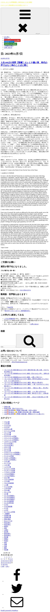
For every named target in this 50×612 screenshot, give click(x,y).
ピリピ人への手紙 (9, 468)
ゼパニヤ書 (7, 449)
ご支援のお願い (9, 46)
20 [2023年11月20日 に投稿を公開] (1, 562)
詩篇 (5, 546)
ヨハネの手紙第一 (9, 495)
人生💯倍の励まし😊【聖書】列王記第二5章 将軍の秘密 (22, 412)
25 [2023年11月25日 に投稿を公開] (10, 562)
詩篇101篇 (7, 406)
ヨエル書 (7, 490)
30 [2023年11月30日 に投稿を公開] (6, 564)
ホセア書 (7, 477)
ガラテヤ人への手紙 (10, 436)
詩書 (5, 544)
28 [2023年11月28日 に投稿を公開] (3, 564)
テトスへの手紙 (9, 456)
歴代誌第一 (7, 533)
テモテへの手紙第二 (10, 459)
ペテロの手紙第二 (9, 476)
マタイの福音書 (9, 479)
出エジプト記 (8, 521)
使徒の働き (7, 519)
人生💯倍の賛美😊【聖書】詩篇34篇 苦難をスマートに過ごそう (24, 414)
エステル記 (7, 425)
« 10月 (2, 566)
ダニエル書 (7, 450)
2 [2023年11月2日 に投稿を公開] (6, 557)
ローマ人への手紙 (9, 512)
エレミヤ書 (7, 432)
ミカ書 (6, 485)
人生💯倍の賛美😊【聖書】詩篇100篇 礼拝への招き (20, 410)
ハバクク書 (7, 467)
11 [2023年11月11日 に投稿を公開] (10, 559)
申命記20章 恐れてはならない (13, 408)
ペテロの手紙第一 (9, 474)
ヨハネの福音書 (9, 501)
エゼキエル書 (8, 429)
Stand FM (10, 307)
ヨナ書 (6, 494)
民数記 (6, 539)
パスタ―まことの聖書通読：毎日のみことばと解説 (16, 2)
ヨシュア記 (7, 492)
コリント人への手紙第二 (11, 440)
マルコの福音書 (9, 483)
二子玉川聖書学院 (9, 318)
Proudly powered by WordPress (9, 610)
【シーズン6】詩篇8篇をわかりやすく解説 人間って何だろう (23, 377)
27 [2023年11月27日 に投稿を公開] (1, 564)
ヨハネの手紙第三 (9, 497)
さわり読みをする (25, 290)
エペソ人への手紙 (9, 431)
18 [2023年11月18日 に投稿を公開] (10, 561)
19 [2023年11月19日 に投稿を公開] (12, 561)
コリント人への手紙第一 (11, 438)
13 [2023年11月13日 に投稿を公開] (1, 561)
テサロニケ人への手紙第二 (12, 454)
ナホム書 (7, 461)
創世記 (6, 526)
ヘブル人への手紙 (9, 472)
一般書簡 (7, 513)
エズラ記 (7, 427)
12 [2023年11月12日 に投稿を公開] (12, 559)
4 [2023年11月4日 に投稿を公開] (9, 557)
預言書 (6, 549)
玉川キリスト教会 (10, 44)
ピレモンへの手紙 (9, 470)
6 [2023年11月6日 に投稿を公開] (1, 559)
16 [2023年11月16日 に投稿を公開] (6, 561)
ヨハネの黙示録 (9, 503)
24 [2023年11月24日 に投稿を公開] (8, 562)
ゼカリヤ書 (7, 447)
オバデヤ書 (7, 434)
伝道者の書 (7, 515)
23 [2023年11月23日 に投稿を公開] (6, 562)
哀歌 (5, 528)
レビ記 (6, 510)
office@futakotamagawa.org (19, 362)
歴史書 (6, 537)
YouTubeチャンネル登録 (12, 40)
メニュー (25, 21)
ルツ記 (6, 508)
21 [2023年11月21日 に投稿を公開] (3, 562)
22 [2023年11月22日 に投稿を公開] (5, 562)
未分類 (6, 531)
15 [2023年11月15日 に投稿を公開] (5, 561)
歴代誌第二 (7, 535)
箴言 (5, 542)
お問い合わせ (8, 47)
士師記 (6, 530)
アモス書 (7, 422)
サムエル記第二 (9, 445)
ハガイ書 (7, 465)
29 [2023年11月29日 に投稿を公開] (5, 564)
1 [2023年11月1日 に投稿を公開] (4, 557)
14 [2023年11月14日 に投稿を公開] (3, 561)
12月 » (7, 566)
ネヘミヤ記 (7, 463)
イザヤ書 (7, 423)
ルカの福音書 (8, 506)
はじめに (7, 37)
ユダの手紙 (7, 488)
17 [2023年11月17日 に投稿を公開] (8, 561)
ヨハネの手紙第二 (9, 499)
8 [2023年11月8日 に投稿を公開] (4, 559)
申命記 (6, 540)
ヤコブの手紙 (8, 486)
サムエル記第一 (9, 443)
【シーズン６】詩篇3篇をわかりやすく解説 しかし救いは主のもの (25, 391)
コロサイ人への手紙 (10, 441)
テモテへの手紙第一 (10, 458)
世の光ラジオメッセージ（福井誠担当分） (18, 310)
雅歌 (5, 548)
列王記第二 (7, 524)
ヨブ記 (6, 504)
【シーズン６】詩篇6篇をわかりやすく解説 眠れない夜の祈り (23, 382)
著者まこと (8, 38)
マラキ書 (7, 481)
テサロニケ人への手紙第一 (12, 452)
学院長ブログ (9, 42)
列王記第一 (7, 522)
